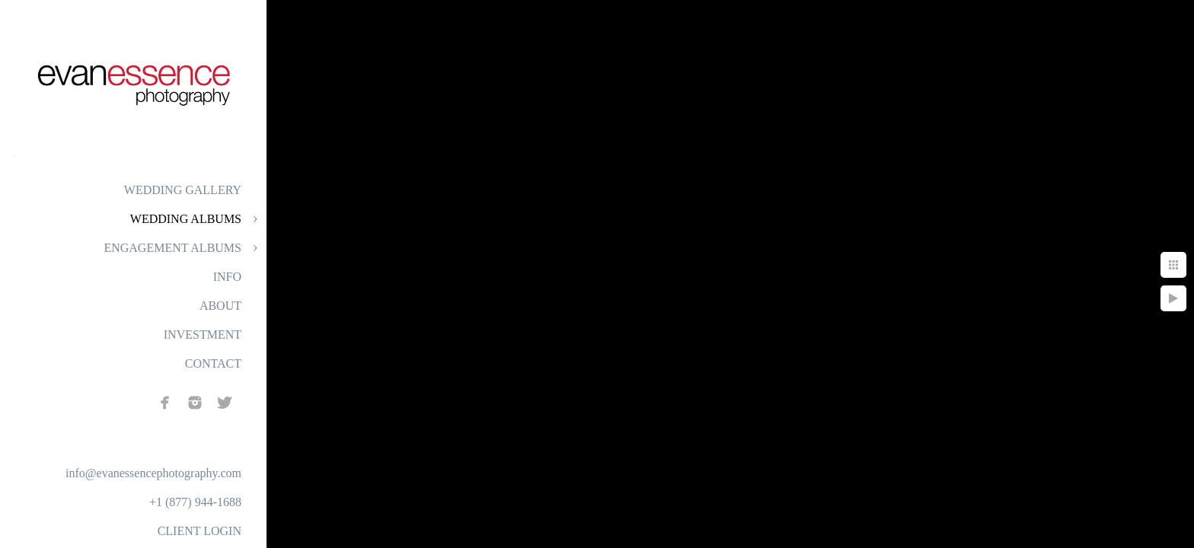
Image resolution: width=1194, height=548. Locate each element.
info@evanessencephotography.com (153, 473)
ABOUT (220, 305)
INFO (227, 276)
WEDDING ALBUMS (185, 218)
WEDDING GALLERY (182, 189)
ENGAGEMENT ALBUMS (172, 247)
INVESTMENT (202, 334)
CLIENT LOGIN (199, 530)
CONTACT (213, 363)
